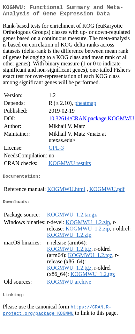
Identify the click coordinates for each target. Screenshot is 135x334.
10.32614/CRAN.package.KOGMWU (91, 121)
